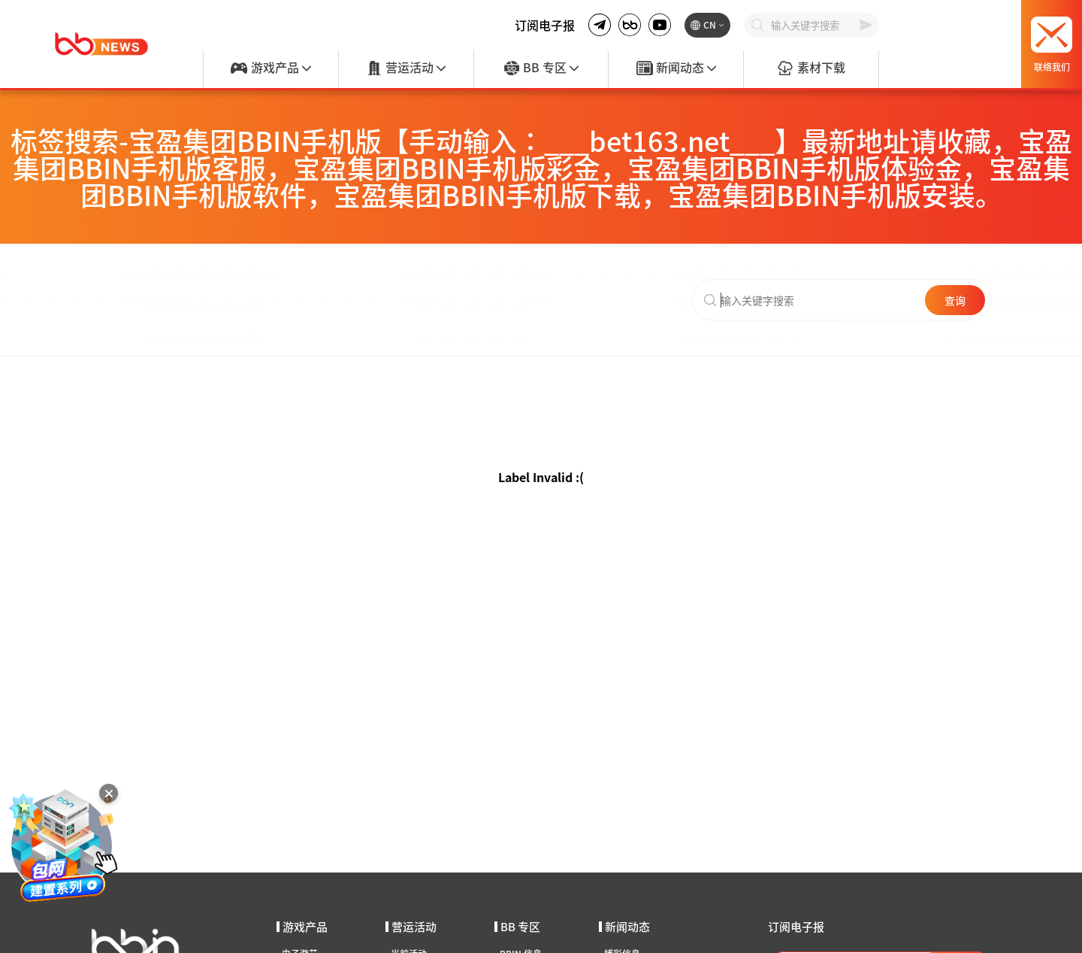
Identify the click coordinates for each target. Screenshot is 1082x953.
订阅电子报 (545, 25)
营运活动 (406, 68)
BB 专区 (541, 68)
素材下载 (811, 68)
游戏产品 (270, 68)
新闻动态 (676, 68)
